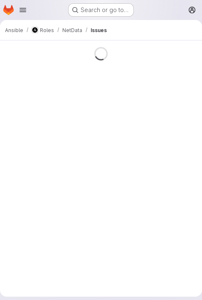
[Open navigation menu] (23, 10)
